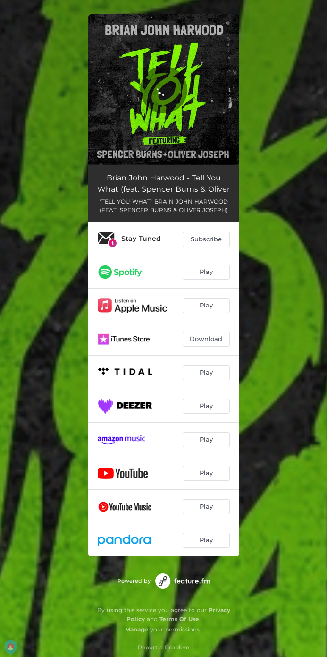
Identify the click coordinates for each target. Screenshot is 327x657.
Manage (136, 629)
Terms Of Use (179, 619)
